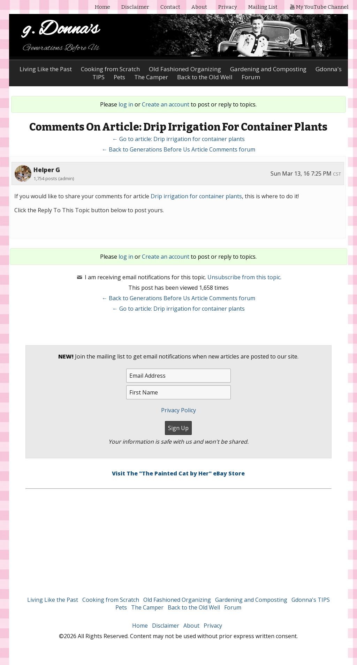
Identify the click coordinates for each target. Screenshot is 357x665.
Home (102, 7)
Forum (232, 607)
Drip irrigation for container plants (196, 196)
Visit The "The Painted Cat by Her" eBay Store (178, 473)
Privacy (227, 7)
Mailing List (263, 7)
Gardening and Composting (268, 69)
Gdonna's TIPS (310, 600)
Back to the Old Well (194, 607)
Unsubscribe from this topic (243, 277)
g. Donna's (61, 29)
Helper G (46, 170)
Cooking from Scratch (110, 69)
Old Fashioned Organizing (185, 69)
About (199, 7)
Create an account (165, 104)
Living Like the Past (46, 69)
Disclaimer (135, 7)
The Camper (147, 607)
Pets (121, 607)
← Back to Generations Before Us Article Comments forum (178, 149)
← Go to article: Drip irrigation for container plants (178, 139)
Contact (170, 7)
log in (126, 104)
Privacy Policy (178, 410)
